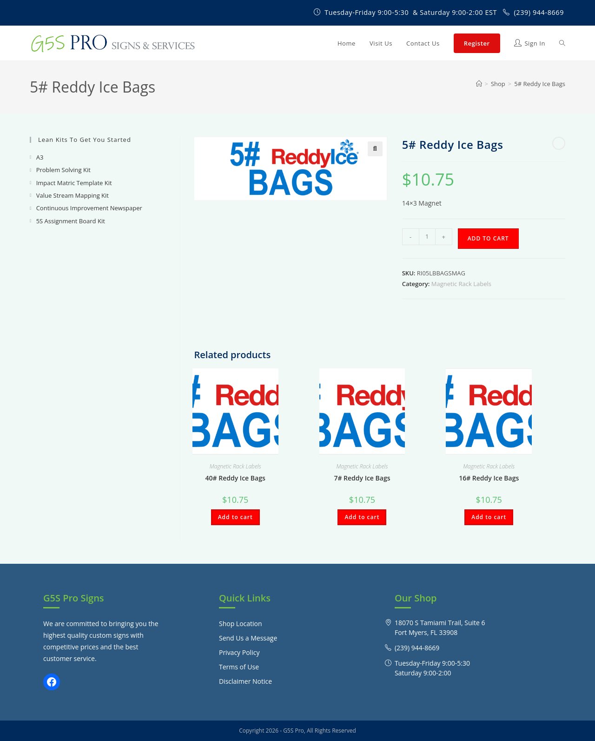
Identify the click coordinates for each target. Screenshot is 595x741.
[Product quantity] (427, 236)
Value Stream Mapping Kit (72, 195)
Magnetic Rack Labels (461, 284)
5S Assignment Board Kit (70, 221)
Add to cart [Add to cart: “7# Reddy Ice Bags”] (361, 517)
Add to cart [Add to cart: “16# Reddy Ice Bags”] (488, 517)
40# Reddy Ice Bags (235, 478)
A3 (40, 157)
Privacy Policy (239, 652)
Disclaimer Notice (245, 681)
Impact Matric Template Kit (74, 183)
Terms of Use (239, 666)
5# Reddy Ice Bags (539, 84)
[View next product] (558, 143)
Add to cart (488, 238)
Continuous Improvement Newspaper (89, 208)
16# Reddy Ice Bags (489, 478)
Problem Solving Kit (63, 170)
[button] (375, 148)
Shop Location (240, 623)
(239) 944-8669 (539, 12)
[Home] (479, 84)
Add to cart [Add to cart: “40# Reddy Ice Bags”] (235, 517)
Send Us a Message (248, 638)
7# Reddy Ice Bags (362, 478)
